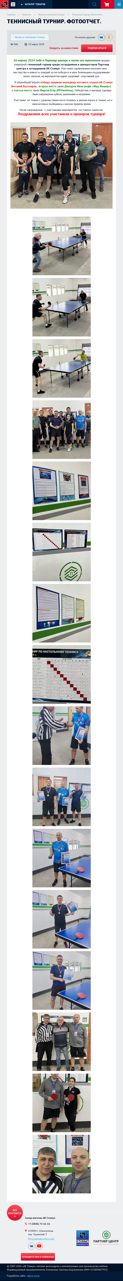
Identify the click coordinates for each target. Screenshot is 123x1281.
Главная (11, 14)
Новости (26, 14)
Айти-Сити (33, 1275)
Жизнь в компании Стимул (51, 14)
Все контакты (14, 1212)
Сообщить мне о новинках (38, 1256)
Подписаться (97, 48)
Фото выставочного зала (41, 1238)
